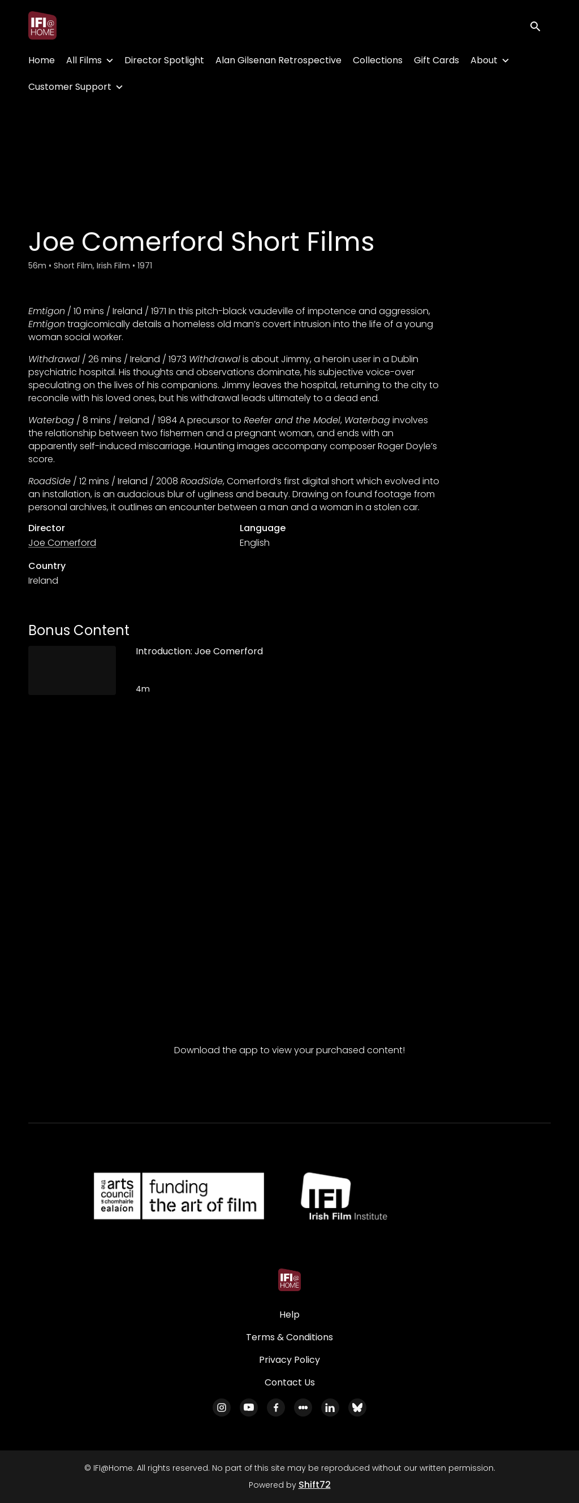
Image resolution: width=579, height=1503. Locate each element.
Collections (378, 60)
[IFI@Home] (289, 1280)
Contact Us (290, 1382)
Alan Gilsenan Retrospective (278, 60)
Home (41, 60)
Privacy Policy (289, 1359)
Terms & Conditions (289, 1337)
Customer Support (69, 86)
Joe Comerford (62, 542)
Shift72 (315, 1484)
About (484, 60)
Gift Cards (436, 60)
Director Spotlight (164, 60)
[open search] (540, 25)
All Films (84, 60)
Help (289, 1314)
